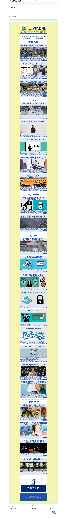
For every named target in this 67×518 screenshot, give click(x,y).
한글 (35, 0)
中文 (37, 0)
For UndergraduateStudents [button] (40, 3)
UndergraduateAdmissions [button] (21, 3)
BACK (33, 505)
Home (50, 10)
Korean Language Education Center (54, 512)
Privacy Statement (11, 506)
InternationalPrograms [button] (16, 3)
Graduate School (55, 514)
